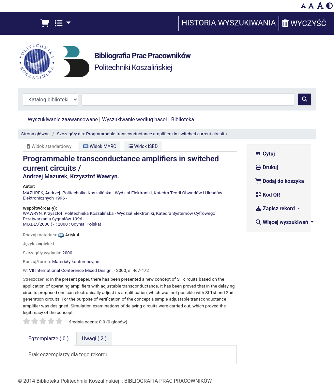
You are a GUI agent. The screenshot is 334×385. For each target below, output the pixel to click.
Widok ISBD (143, 146)
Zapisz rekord (275, 208)
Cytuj (265, 154)
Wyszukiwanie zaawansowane (63, 119)
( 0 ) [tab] (48, 338)
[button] (45, 23)
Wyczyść (304, 23)
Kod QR (267, 195)
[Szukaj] (304, 99)
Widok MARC (99, 146)
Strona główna (35, 133)
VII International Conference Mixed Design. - (72, 270)
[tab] (94, 339)
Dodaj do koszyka (279, 181)
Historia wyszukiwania (229, 22)
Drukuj (266, 167)
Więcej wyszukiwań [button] (282, 222)
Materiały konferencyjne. (76, 261)
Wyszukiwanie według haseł (134, 119)
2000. (67, 252)
